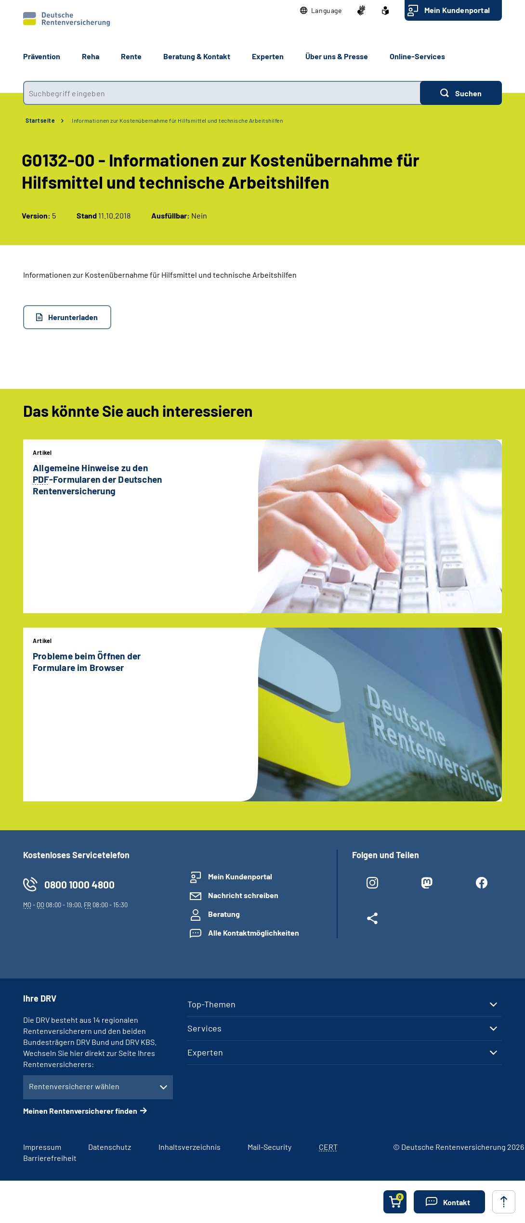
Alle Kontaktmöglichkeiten (253, 932)
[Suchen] (461, 93)
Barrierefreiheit (50, 1157)
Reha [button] (90, 56)
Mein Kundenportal (457, 9)
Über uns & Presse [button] (336, 56)
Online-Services (417, 56)
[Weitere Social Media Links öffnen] (372, 920)
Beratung (224, 913)
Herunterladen (73, 317)
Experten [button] (268, 56)
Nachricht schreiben (243, 895)
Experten (205, 1052)
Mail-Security (269, 1146)
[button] (321, 10)
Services (204, 1028)
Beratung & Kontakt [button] (196, 56)
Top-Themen (211, 1004)
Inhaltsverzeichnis (189, 1146)
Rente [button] (131, 56)
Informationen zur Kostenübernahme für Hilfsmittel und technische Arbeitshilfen (177, 120)
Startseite (40, 120)
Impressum (42, 1146)
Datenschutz (109, 1146)
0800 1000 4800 (79, 884)
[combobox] (221, 93)
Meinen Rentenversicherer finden (80, 1110)
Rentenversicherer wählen (74, 1086)
